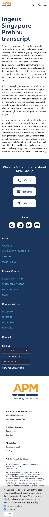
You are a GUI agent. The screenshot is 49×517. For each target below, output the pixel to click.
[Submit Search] (27, 351)
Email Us (24, 191)
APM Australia (15, 361)
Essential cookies (14, 506)
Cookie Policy (32, 502)
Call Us (24, 180)
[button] (39, 5)
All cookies (11, 509)
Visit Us (24, 203)
